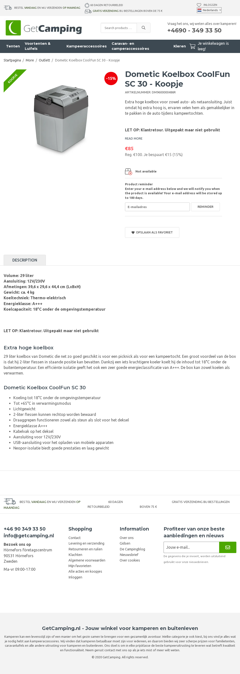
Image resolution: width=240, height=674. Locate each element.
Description (24, 260)
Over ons (127, 538)
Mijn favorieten (79, 566)
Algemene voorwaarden (86, 560)
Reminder (205, 206)
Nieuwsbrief (129, 555)
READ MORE (133, 138)
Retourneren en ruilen (85, 549)
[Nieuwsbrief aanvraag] (191, 547)
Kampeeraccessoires (86, 46)
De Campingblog (132, 549)
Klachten (75, 555)
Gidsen (125, 543)
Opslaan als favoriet (152, 232)
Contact (74, 538)
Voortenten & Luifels (37, 46)
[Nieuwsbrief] (227, 547)
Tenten (13, 46)
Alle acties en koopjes (85, 571)
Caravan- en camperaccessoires (130, 46)
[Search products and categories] (119, 28)
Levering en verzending (86, 543)
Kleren (180, 46)
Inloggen (210, 4)
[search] (143, 28)
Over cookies (130, 560)
